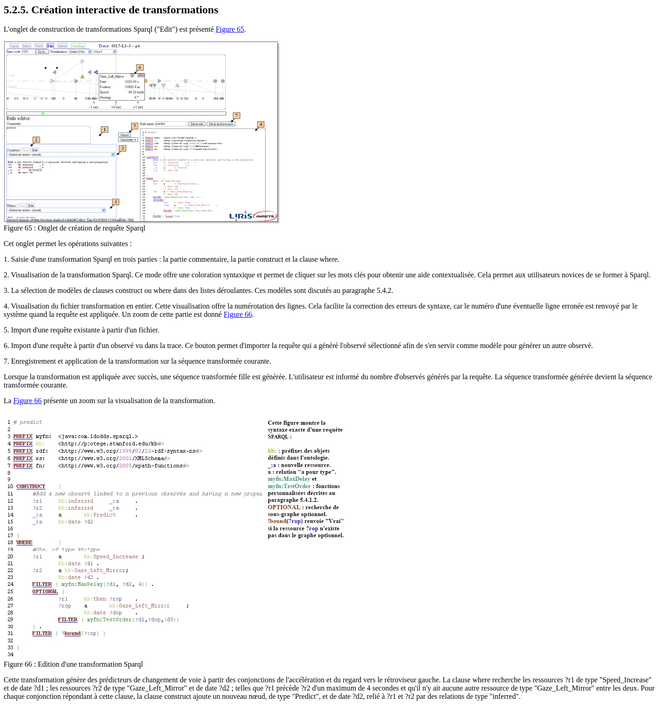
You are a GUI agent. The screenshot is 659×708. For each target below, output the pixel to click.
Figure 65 (230, 29)
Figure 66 (238, 314)
